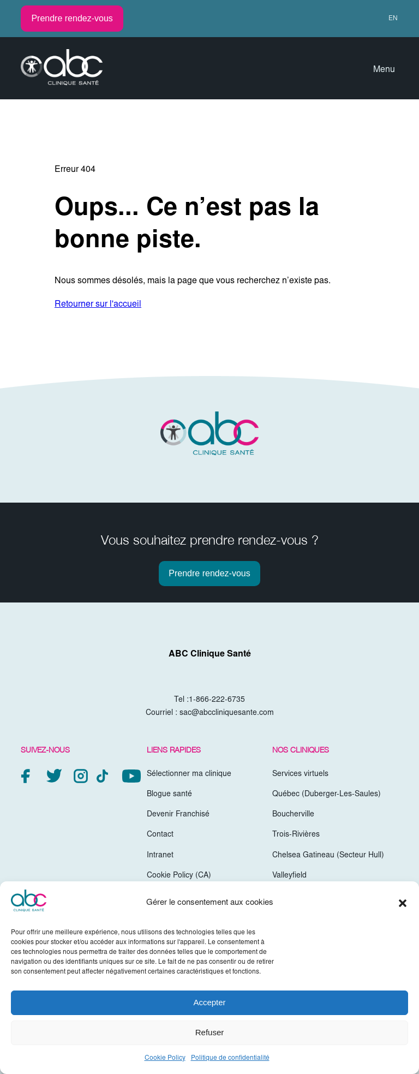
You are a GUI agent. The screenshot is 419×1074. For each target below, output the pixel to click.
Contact (160, 835)
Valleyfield (289, 876)
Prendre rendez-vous (71, 18)
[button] (402, 903)
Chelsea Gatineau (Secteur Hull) (328, 856)
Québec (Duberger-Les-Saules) (326, 794)
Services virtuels (300, 774)
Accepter (209, 1002)
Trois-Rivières (296, 835)
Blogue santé (169, 794)
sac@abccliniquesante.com (226, 713)
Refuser (209, 1032)
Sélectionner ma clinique (189, 774)
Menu (384, 69)
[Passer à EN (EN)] (388, 18)
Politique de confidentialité (230, 1058)
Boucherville (293, 815)
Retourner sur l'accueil (98, 304)
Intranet (160, 856)
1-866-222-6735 (217, 700)
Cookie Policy (165, 1058)
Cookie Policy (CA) (179, 876)
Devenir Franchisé (178, 815)
